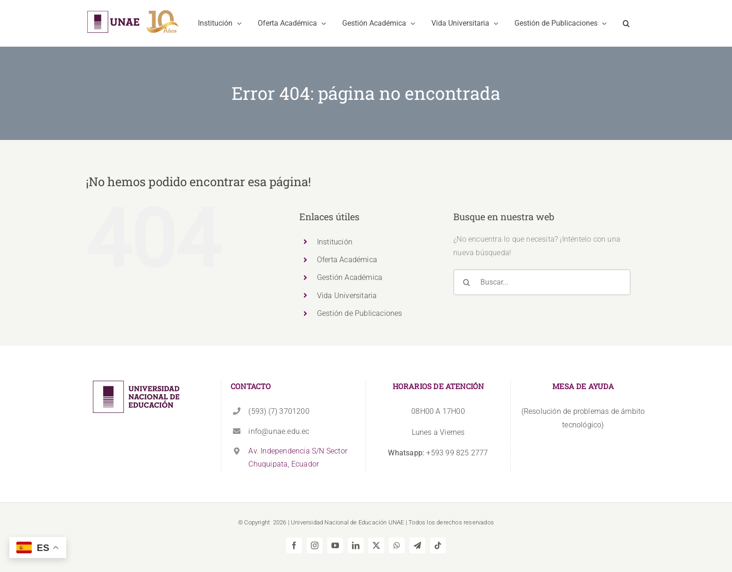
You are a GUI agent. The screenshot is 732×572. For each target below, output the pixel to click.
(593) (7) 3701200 (278, 411)
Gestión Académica (349, 277)
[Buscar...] (542, 282)
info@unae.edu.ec (278, 431)
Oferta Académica (347, 259)
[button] (626, 23)
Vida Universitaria (347, 295)
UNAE (396, 522)
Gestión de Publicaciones (359, 313)
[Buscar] (466, 282)
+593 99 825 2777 (438, 452)
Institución (334, 241)
